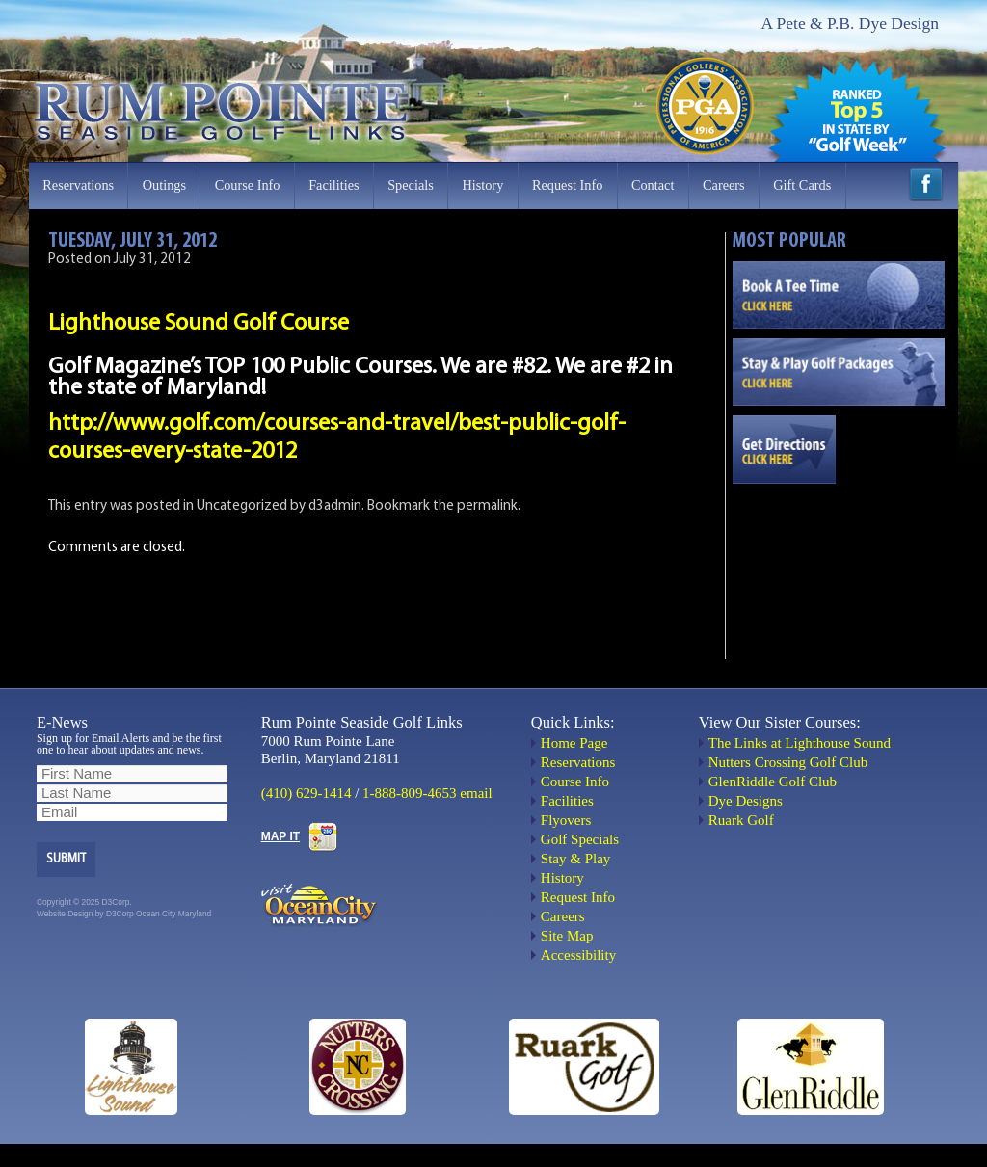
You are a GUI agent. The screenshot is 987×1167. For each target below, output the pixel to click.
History (482, 185)
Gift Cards (802, 185)
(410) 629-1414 (306, 793)
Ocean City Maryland (173, 913)
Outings (164, 185)
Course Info (247, 185)
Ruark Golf (741, 820)
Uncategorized (242, 506)
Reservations (78, 185)
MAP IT (280, 836)
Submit (66, 859)
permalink (487, 506)
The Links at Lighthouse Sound (799, 743)
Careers (724, 185)
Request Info (567, 185)
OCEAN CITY (839, 562)
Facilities (333, 185)
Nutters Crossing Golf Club (787, 762)
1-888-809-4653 (409, 793)
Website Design (65, 913)
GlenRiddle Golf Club (772, 781)
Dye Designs (745, 801)
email (476, 793)
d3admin (334, 506)
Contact (652, 185)
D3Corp (120, 913)
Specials (410, 185)
